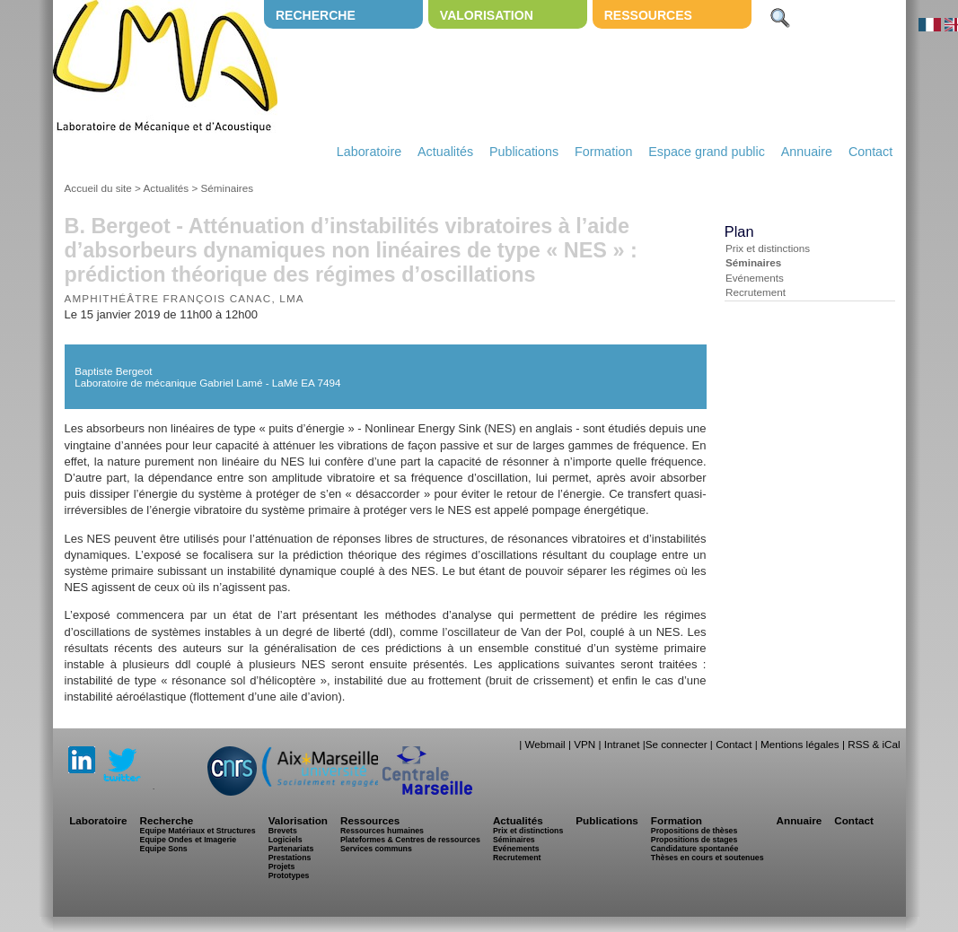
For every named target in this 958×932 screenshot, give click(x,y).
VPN (584, 744)
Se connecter (677, 744)
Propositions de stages (694, 839)
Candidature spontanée (694, 848)
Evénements (754, 277)
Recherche (316, 15)
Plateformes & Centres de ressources (410, 839)
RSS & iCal (874, 744)
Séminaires (227, 188)
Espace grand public (706, 151)
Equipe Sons (164, 848)
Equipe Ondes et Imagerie (188, 839)
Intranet (622, 744)
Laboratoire (369, 151)
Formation (603, 151)
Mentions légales (799, 744)
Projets (281, 866)
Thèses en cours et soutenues (707, 857)
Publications (523, 151)
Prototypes (289, 875)
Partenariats (291, 848)
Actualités (445, 151)
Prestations (290, 857)
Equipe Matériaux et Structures (198, 830)
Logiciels (285, 839)
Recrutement (755, 292)
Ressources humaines (382, 830)
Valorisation (486, 15)
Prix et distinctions (767, 248)
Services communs (376, 848)
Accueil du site (98, 188)
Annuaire (806, 151)
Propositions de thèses (694, 830)
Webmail (544, 744)
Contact (870, 151)
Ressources (648, 15)
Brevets (282, 830)
